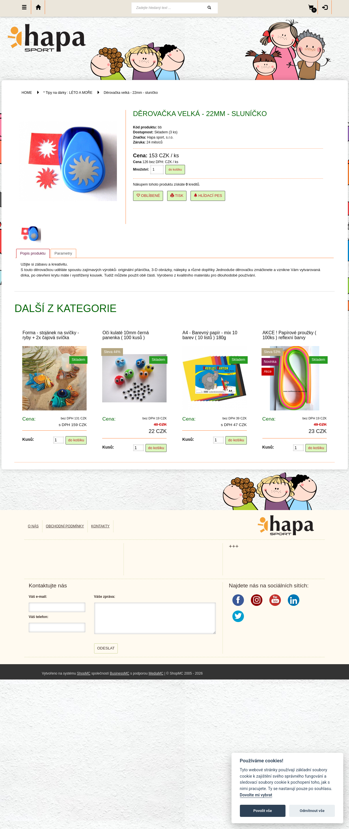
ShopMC (84, 673)
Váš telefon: (38, 617)
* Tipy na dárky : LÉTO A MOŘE (67, 93)
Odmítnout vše (312, 811)
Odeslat (106, 648)
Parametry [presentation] (63, 253)
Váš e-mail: (38, 597)
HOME (27, 93)
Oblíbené (148, 195)
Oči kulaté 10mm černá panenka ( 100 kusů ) (125, 335)
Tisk (177, 195)
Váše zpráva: (104, 597)
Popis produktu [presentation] (33, 253)
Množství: (141, 169)
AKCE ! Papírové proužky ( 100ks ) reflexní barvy (289, 335)
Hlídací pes (208, 195)
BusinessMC (119, 673)
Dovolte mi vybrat (256, 795)
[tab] (33, 253)
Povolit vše (262, 811)
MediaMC (156, 673)
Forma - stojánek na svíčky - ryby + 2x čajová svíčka (51, 335)
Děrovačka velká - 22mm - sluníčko (131, 93)
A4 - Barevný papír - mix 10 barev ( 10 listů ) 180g (209, 335)
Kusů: (28, 439)
